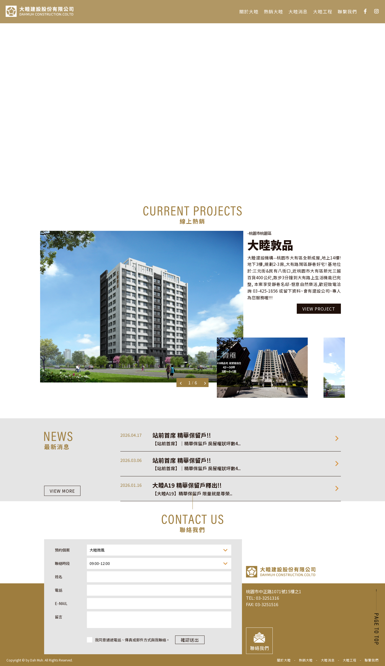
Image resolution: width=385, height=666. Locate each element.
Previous (181, 383)
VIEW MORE (62, 496)
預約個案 (62, 611)
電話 (58, 651)
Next (205, 383)
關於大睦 (249, 11)
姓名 (58, 638)
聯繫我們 (347, 11)
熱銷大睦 (273, 11)
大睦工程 (322, 11)
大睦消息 (298, 11)
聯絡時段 (62, 625)
